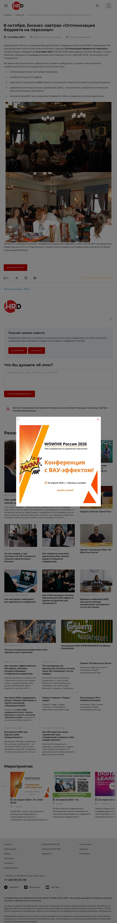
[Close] (98, 419)
